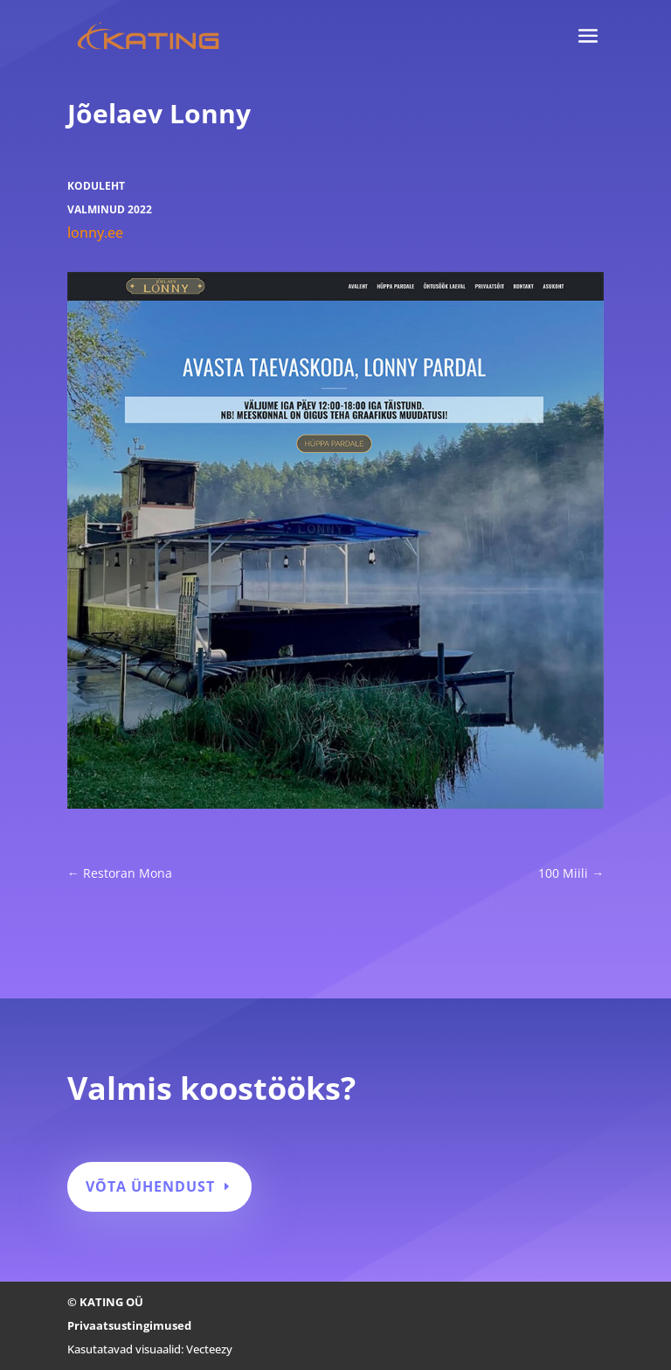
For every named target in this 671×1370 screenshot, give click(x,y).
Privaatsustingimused (129, 1325)
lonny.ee (95, 232)
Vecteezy (209, 1349)
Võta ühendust (150, 1186)
